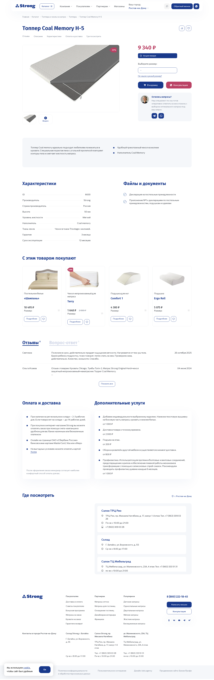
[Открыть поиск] (167, 6)
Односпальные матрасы (134, 607)
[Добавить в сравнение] (182, 28)
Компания (65, 6)
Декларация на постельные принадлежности (150, 194)
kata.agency (147, 671)
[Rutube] (189, 621)
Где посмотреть (94, 36)
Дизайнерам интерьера (105, 616)
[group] (71, 78)
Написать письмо (179, 605)
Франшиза (99, 620)
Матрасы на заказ (73, 616)
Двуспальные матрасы (134, 611)
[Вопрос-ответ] (64, 344)
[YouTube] (179, 621)
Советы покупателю (75, 607)
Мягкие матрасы (131, 616)
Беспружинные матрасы (134, 624)
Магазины (119, 6)
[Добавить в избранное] (189, 28)
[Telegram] (184, 621)
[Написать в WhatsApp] (161, 116)
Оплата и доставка (74, 36)
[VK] (174, 621)
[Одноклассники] (169, 621)
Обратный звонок (182, 6)
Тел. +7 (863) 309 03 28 (105, 654)
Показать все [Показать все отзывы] (107, 384)
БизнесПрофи (185, 671)
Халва (34, 452)
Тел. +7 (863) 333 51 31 (134, 654)
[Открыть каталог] (47, 6)
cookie (26, 667)
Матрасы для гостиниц (105, 607)
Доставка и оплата (74, 602)
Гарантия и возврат (74, 624)
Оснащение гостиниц (104, 611)
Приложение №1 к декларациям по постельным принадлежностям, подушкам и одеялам (151, 201)
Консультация (179, 612)
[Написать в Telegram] (154, 116)
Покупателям (83, 6)
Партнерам (102, 6)
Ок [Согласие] (44, 669)
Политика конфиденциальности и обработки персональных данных (74, 673)
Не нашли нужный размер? (150, 76)
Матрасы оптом (102, 602)
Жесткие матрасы (132, 620)
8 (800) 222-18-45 (177, 597)
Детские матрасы (131, 602)
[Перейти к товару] (42, 296)
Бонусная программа (75, 611)
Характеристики (54, 36)
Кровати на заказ (73, 620)
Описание (38, 36)
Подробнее (33, 318)
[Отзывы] (31, 344)
